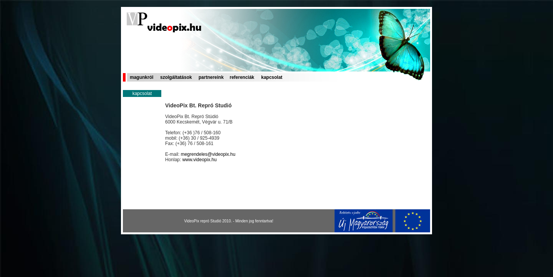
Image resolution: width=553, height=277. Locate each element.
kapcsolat (271, 77)
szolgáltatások (176, 77)
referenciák (242, 77)
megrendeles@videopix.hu (208, 154)
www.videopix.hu (199, 159)
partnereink (211, 77)
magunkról (141, 77)
